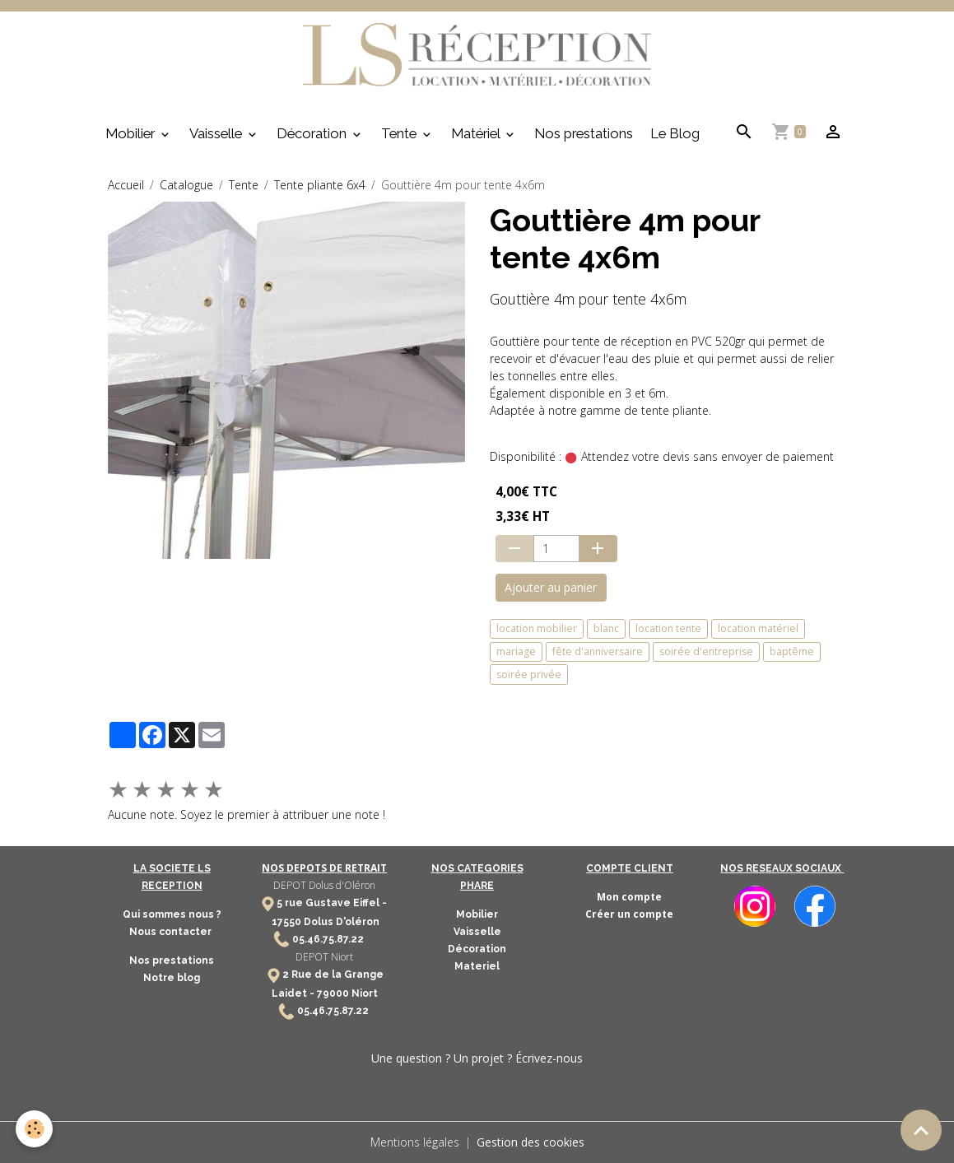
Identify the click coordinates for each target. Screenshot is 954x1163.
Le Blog (675, 133)
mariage (516, 651)
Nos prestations (583, 133)
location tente (668, 628)
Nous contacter (171, 931)
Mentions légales (414, 1142)
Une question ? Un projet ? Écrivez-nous (477, 1058)
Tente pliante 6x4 (319, 185)
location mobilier (536, 628)
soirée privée (528, 675)
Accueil (126, 185)
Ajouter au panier (551, 587)
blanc (606, 628)
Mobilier (131, 133)
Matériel (477, 133)
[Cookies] (35, 1128)
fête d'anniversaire (597, 651)
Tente (400, 133)
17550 (286, 922)
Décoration (313, 133)
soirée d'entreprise (706, 651)
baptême (792, 651)
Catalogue (186, 185)
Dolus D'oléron (340, 922)
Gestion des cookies (530, 1142)
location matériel (758, 628)
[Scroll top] (921, 1130)
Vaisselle (217, 133)
